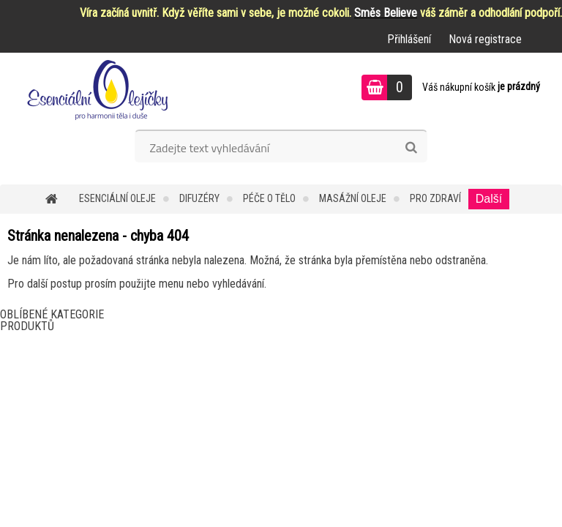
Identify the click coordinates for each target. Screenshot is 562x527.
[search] (411, 148)
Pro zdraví (435, 198)
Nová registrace (485, 39)
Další (489, 199)
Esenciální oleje (117, 198)
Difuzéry (199, 198)
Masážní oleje (352, 198)
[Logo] (100, 89)
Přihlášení (409, 39)
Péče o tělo (269, 198)
